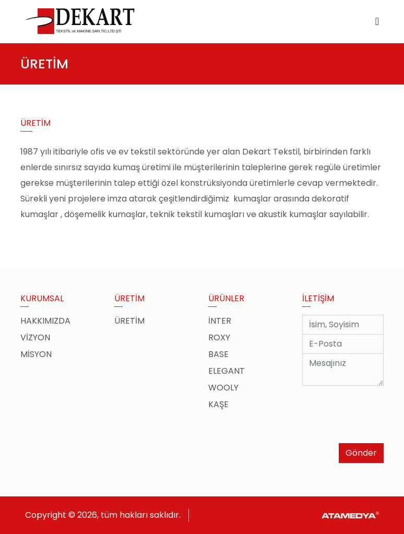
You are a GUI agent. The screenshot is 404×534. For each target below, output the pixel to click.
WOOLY (223, 388)
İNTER (219, 321)
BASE (218, 354)
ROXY (219, 337)
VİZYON (35, 337)
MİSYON (36, 354)
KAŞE (218, 404)
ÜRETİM (129, 321)
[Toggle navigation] (377, 21)
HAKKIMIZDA (45, 321)
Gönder (361, 453)
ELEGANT (226, 371)
